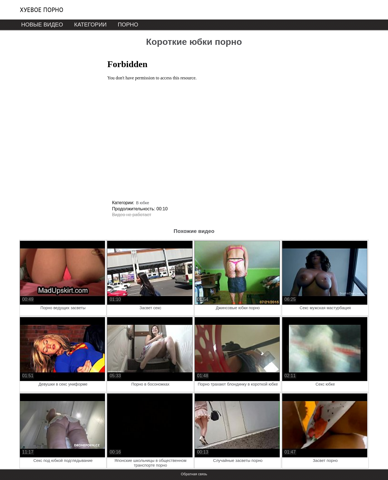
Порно (128, 24)
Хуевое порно (41, 10)
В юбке (142, 203)
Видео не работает (131, 214)
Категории (90, 24)
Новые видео (42, 24)
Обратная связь (194, 474)
